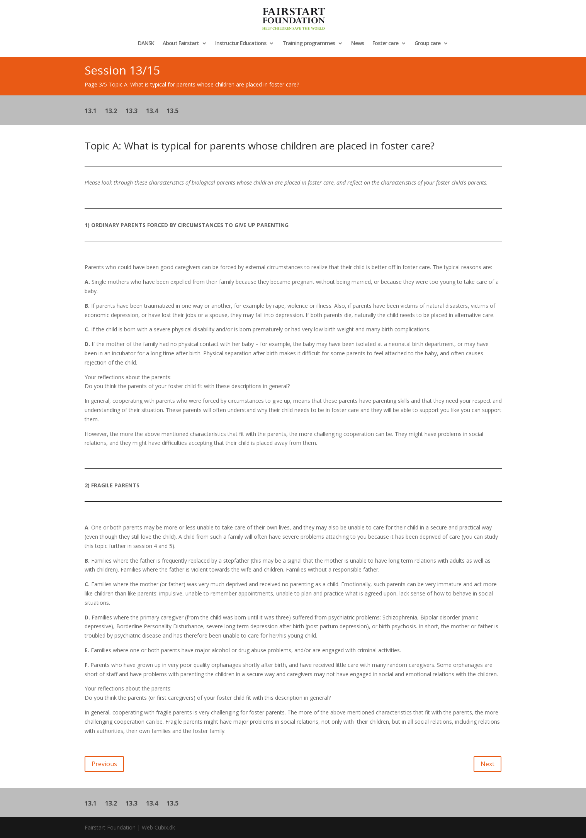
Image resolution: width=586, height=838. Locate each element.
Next (487, 764)
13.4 (152, 111)
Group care (427, 44)
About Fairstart (181, 44)
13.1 (91, 111)
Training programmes (308, 44)
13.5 (172, 111)
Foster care (385, 44)
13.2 (111, 111)
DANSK (146, 44)
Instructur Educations (240, 44)
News (357, 44)
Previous (104, 764)
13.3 (132, 111)
